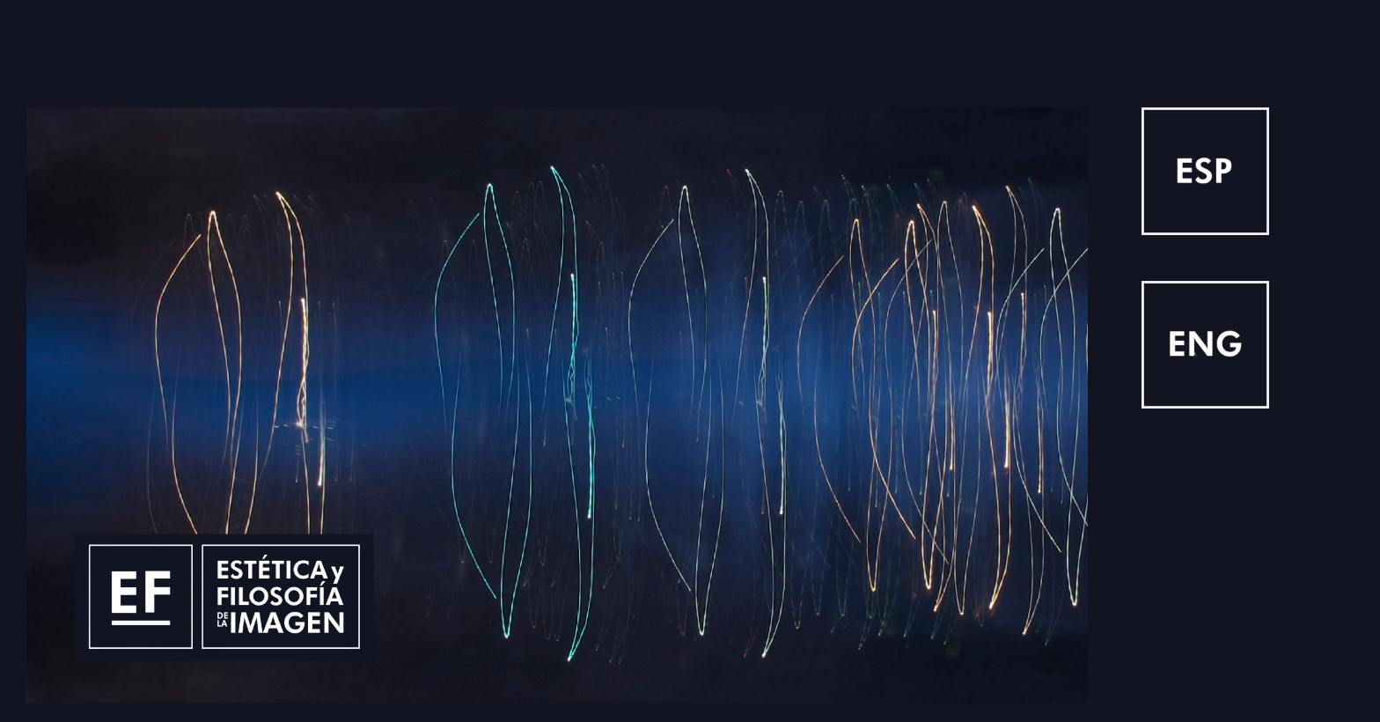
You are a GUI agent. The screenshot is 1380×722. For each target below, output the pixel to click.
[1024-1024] (1205, 120)
